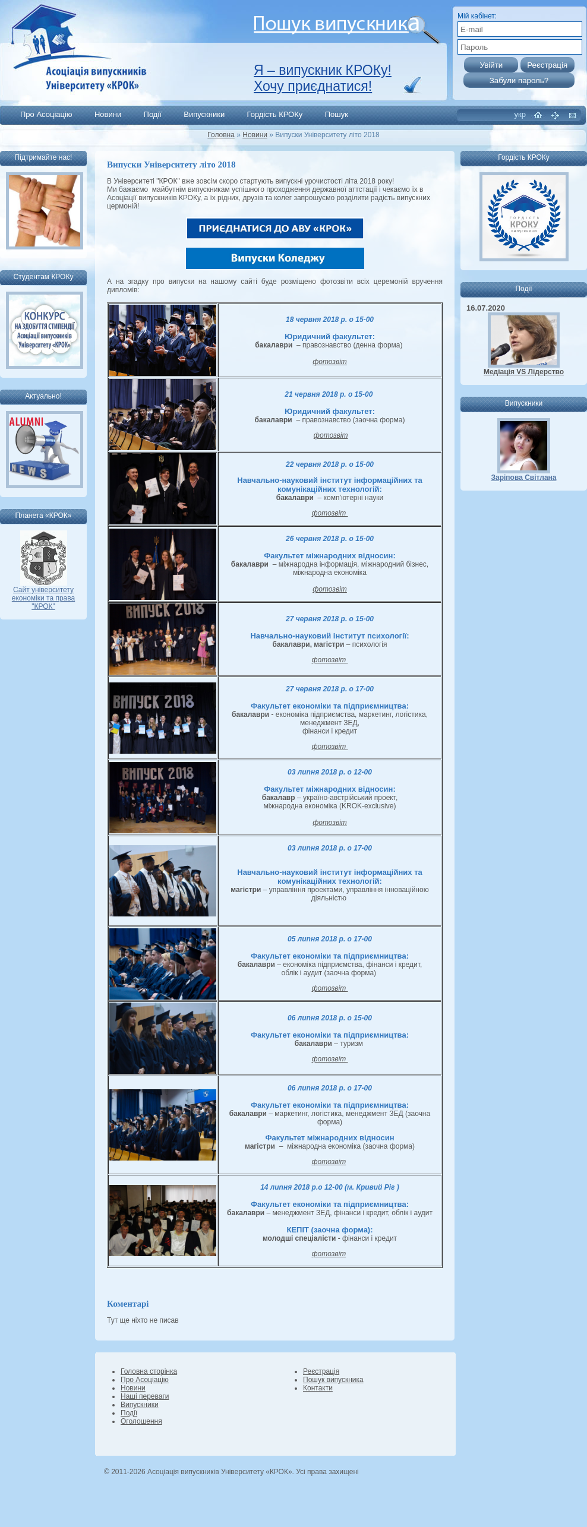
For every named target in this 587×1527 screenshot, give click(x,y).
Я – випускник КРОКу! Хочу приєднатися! (323, 78)
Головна (221, 135)
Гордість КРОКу (275, 114)
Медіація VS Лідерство (524, 372)
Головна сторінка (149, 1371)
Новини (107, 114)
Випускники (204, 114)
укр (520, 114)
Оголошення (141, 1421)
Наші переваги (145, 1396)
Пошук (336, 114)
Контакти (318, 1388)
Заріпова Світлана (524, 477)
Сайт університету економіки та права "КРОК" (43, 595)
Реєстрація (321, 1371)
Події (153, 114)
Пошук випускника (333, 1380)
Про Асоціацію (46, 114)
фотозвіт (330, 362)
